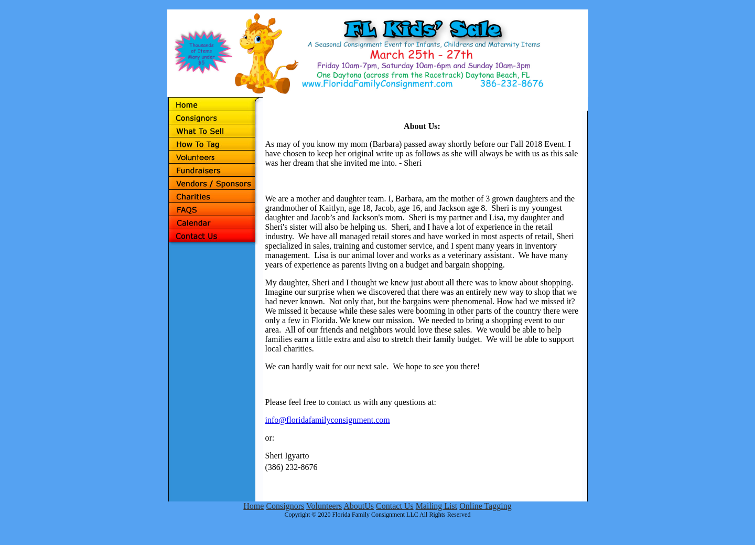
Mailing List (437, 505)
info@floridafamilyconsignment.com (327, 419)
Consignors (285, 505)
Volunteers (324, 505)
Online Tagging (485, 505)
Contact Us (395, 505)
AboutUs (358, 505)
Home (253, 505)
